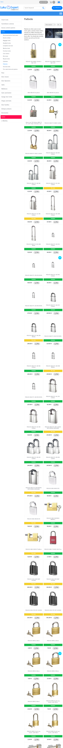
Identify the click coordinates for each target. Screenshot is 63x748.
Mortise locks (6, 48)
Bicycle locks (6, 59)
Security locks (6, 66)
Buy (38, 69)
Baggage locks (6, 40)
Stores (2, 2)
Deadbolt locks (7, 43)
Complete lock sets (8, 46)
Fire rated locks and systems (10, 69)
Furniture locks (7, 51)
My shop (44, 2)
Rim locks (5, 56)
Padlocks (5, 64)
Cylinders (5, 61)
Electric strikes (6, 38)
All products (57, 8)
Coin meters (6, 53)
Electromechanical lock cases (10, 35)
